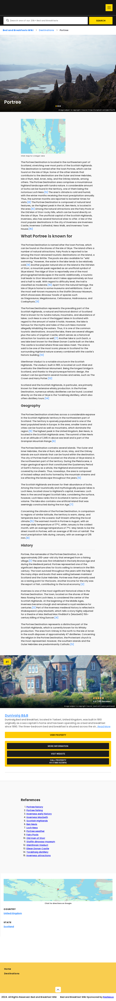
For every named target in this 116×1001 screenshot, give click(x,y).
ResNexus (108, 997)
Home (7, 969)
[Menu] (109, 7)
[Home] (53, 7)
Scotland (9, 926)
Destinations (11, 973)
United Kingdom (13, 913)
